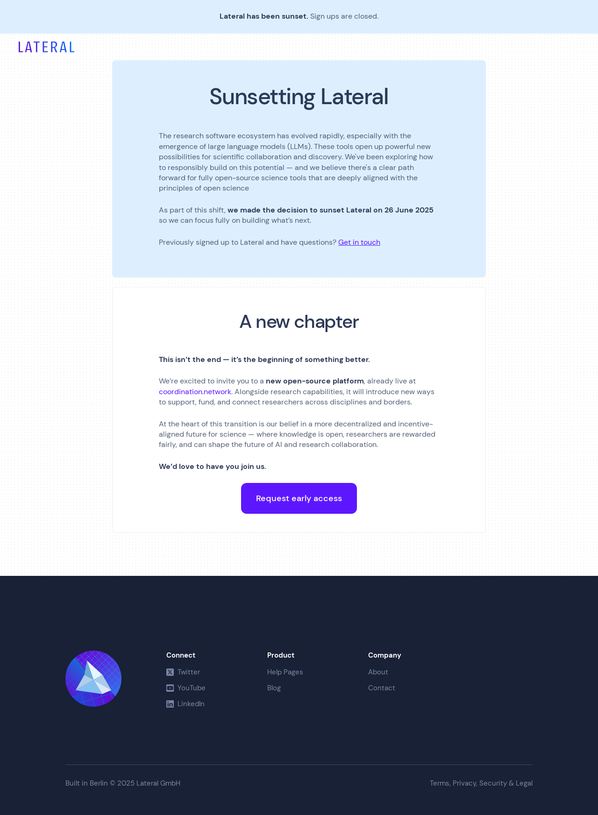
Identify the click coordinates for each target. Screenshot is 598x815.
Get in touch (359, 242)
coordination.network (195, 392)
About (378, 672)
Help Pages (285, 672)
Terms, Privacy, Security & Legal (481, 783)
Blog (274, 688)
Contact (381, 688)
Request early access (299, 498)
